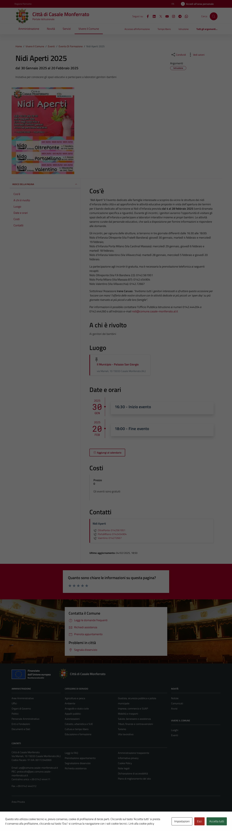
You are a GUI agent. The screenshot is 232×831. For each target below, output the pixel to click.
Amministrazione (28, 29)
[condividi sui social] (178, 54)
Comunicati (177, 703)
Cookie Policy (125, 763)
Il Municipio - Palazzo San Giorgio (118, 364)
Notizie (175, 698)
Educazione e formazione (78, 734)
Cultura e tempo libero (76, 729)
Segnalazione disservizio (78, 763)
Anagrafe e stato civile (77, 708)
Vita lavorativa (125, 734)
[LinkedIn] (153, 16)
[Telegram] (178, 16)
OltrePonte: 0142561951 (109, 530)
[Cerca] (214, 16)
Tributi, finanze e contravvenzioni (135, 724)
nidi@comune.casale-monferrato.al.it (155, 311)
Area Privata (18, 802)
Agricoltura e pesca (75, 698)
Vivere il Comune (88, 29)
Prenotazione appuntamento (80, 758)
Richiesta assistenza (76, 768)
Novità (51, 29)
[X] (159, 16)
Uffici (14, 703)
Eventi (174, 735)
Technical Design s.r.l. (33, 822)
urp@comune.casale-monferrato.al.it (38, 768)
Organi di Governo (21, 708)
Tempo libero (164, 29)
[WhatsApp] (185, 16)
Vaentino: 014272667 (107, 538)
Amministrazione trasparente (133, 753)
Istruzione (184, 29)
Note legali (124, 768)
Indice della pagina (45, 184)
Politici (15, 714)
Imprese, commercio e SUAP (133, 708)
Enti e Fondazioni (21, 724)
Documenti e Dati (21, 729)
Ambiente (70, 703)
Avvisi (174, 708)
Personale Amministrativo (25, 719)
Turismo (122, 729)
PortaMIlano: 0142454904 (110, 534)
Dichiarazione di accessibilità (133, 773)
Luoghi (174, 730)
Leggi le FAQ (71, 753)
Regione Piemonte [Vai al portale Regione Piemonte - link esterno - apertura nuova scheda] (23, 3)
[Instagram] (172, 16)
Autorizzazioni (72, 719)
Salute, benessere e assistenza (134, 719)
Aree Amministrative (23, 698)
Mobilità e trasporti (128, 714)
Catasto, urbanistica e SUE (79, 724)
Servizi (67, 29)
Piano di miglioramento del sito (134, 779)
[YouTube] (166, 16)
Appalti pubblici (73, 714)
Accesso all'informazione (137, 29)
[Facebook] (146, 16)
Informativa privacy (128, 758)
